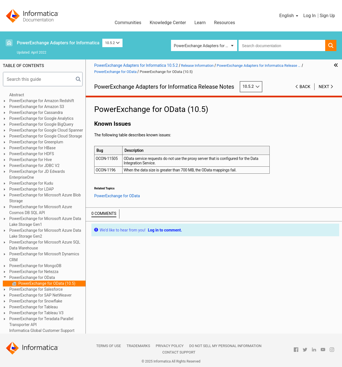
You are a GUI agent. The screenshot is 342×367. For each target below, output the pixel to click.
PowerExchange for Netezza (33, 271)
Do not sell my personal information (225, 346)
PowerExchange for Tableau (33, 307)
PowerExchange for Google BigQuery (41, 124)
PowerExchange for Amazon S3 (36, 106)
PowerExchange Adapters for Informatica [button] (205, 45)
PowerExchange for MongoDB (35, 265)
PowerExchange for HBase (32, 148)
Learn (199, 22)
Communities (128, 22)
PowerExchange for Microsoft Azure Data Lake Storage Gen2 (45, 233)
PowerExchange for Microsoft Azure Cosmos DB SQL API (40, 210)
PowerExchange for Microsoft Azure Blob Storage (45, 198)
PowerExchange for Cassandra (36, 112)
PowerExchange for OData (32, 277)
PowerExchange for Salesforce (36, 289)
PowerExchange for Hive (30, 159)
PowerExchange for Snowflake (35, 301)
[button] (289, 16)
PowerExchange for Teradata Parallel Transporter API (41, 321)
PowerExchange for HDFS (31, 154)
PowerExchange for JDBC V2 (34, 165)
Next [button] (324, 86)
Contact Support (178, 352)
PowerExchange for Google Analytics (41, 118)
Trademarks (138, 346)
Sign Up (327, 15)
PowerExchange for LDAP (31, 189)
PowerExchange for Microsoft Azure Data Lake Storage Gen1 (45, 221)
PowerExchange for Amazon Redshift (41, 100)
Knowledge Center (168, 22)
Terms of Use (108, 346)
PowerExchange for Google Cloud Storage (45, 136)
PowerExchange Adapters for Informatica (58, 42)
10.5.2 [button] (112, 43)
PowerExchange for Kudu (31, 183)
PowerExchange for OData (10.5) (46, 283)
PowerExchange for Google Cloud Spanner (46, 130)
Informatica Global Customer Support (42, 330)
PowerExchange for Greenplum (36, 142)
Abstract (16, 95)
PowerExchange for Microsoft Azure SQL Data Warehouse (44, 245)
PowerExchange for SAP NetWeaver (40, 295)
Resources (224, 22)
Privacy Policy (169, 346)
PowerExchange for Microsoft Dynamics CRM (44, 257)
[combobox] (282, 45)
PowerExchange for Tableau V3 (36, 313)
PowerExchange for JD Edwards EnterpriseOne (37, 174)
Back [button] (305, 86)
